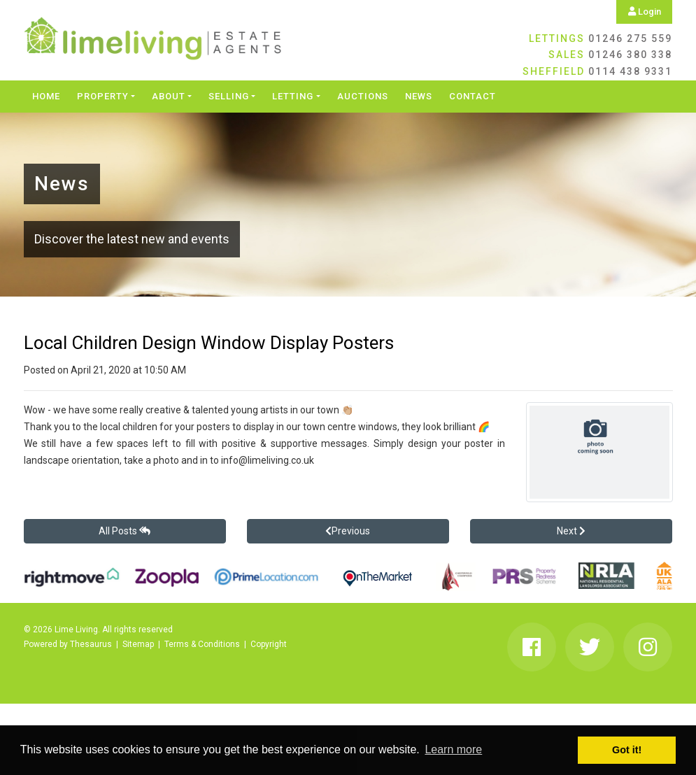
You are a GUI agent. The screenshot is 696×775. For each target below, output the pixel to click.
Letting (292, 96)
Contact (472, 96)
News (418, 96)
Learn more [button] (453, 749)
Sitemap (138, 644)
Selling (228, 96)
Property (103, 96)
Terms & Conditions (202, 644)
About (168, 96)
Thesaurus (91, 644)
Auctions (362, 96)
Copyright (268, 644)
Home (46, 96)
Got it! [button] (626, 749)
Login (644, 11)
